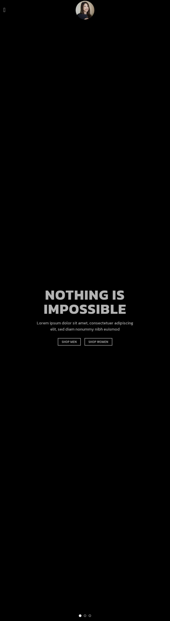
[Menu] (6, 10)
